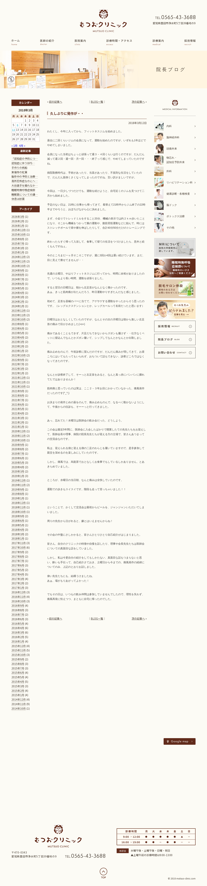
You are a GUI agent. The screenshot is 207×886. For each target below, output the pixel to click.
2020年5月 (17, 462)
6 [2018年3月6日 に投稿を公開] (17, 125)
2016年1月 (17, 641)
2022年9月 (17, 360)
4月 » (22, 145)
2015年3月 (17, 686)
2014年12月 (18, 699)
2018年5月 (17, 525)
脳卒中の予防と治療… (24, 176)
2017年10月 (18, 547)
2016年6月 (17, 619)
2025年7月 (17, 243)
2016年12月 (18, 592)
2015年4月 (17, 681)
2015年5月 (17, 677)
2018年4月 (17, 529)
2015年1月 (17, 695)
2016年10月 (18, 601)
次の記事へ (138, 102)
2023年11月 (18, 315)
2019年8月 (17, 494)
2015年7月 (17, 668)
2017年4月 (17, 574)
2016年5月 (17, 623)
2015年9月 (17, 659)
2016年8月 (17, 610)
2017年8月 (17, 556)
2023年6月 (17, 328)
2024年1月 (17, 306)
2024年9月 (17, 270)
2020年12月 (18, 431)
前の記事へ (55, 102)
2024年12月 (18, 257)
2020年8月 (17, 449)
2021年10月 (18, 386)
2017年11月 (18, 543)
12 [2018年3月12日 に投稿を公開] (13, 130)
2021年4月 (17, 413)
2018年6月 (17, 520)
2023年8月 (17, 324)
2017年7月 (17, 561)
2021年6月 (17, 404)
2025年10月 (18, 234)
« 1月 (14, 145)
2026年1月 (17, 226)
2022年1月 (17, 373)
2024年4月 (17, 293)
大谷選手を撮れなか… (24, 185)
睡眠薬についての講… (24, 194)
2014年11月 (18, 704)
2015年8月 (17, 664)
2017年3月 (17, 579)
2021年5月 (17, 409)
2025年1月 (17, 252)
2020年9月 (17, 445)
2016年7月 (17, 614)
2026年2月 (17, 221)
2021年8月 (17, 395)
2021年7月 (17, 400)
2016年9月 (17, 605)
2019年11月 (18, 485)
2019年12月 (18, 480)
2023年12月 (18, 310)
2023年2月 (17, 346)
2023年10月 (18, 319)
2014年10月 (18, 708)
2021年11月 (18, 382)
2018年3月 (17, 534)
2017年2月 (17, 583)
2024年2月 (17, 301)
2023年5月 (17, 333)
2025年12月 (18, 230)
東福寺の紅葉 (19, 172)
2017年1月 (17, 588)
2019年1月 (17, 498)
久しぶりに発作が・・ (67, 113)
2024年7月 (17, 279)
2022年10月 (18, 355)
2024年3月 (17, 297)
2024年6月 (17, 284)
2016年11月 (18, 597)
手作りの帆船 (19, 167)
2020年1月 (17, 476)
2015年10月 (18, 655)
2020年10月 (18, 440)
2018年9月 (17, 516)
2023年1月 (17, 351)
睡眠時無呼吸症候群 (23, 190)
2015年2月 (17, 690)
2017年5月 (17, 570)
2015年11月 (18, 650)
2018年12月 (18, 503)
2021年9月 (17, 391)
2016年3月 (17, 632)
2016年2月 (17, 637)
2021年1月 (17, 427)
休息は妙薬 (18, 199)
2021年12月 (18, 377)
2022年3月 (17, 368)
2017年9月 (17, 552)
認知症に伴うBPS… (23, 163)
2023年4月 (17, 337)
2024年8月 (17, 275)
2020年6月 (17, 458)
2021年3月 (17, 418)
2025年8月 (17, 239)
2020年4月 (17, 467)
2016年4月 (17, 628)
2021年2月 (17, 422)
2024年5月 (17, 288)
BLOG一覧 (97, 102)
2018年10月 (18, 512)
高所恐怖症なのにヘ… (24, 181)
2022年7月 (17, 364)
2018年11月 (18, 507)
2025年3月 (17, 248)
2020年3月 (17, 471)
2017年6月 (17, 565)
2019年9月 (17, 489)
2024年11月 (18, 261)
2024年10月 (18, 266)
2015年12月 (18, 646)
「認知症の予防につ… (24, 158)
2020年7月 (17, 453)
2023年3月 (17, 342)
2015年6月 (17, 672)
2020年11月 (18, 436)
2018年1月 (17, 538)
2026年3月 (17, 216)
